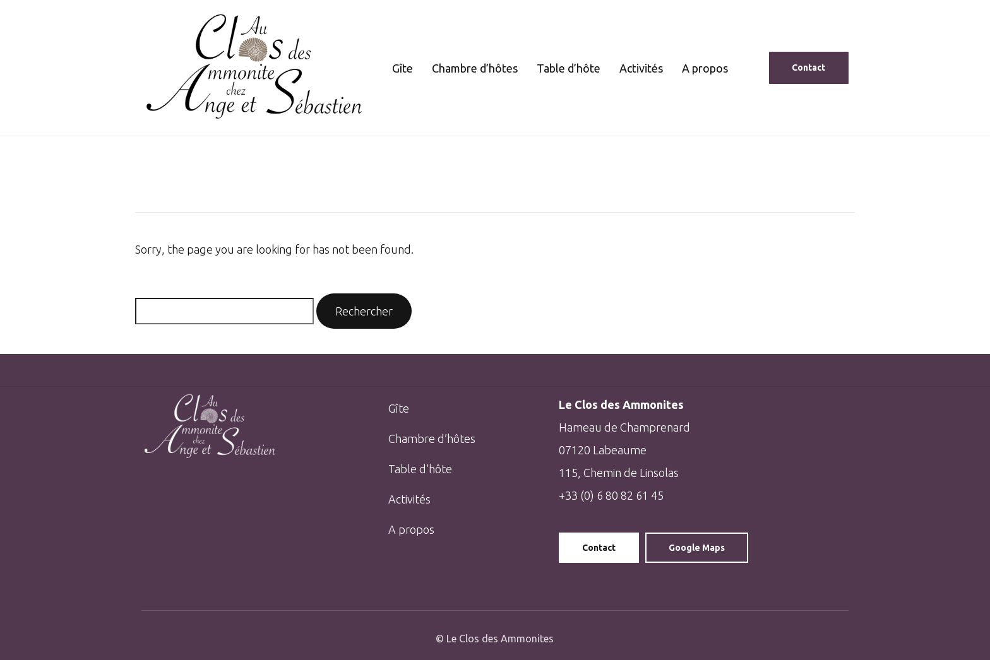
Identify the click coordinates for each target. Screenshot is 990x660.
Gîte (402, 68)
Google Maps (697, 548)
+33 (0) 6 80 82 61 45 (611, 495)
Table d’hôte (568, 68)
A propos (705, 68)
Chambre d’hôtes (475, 68)
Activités (641, 68)
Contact (599, 548)
